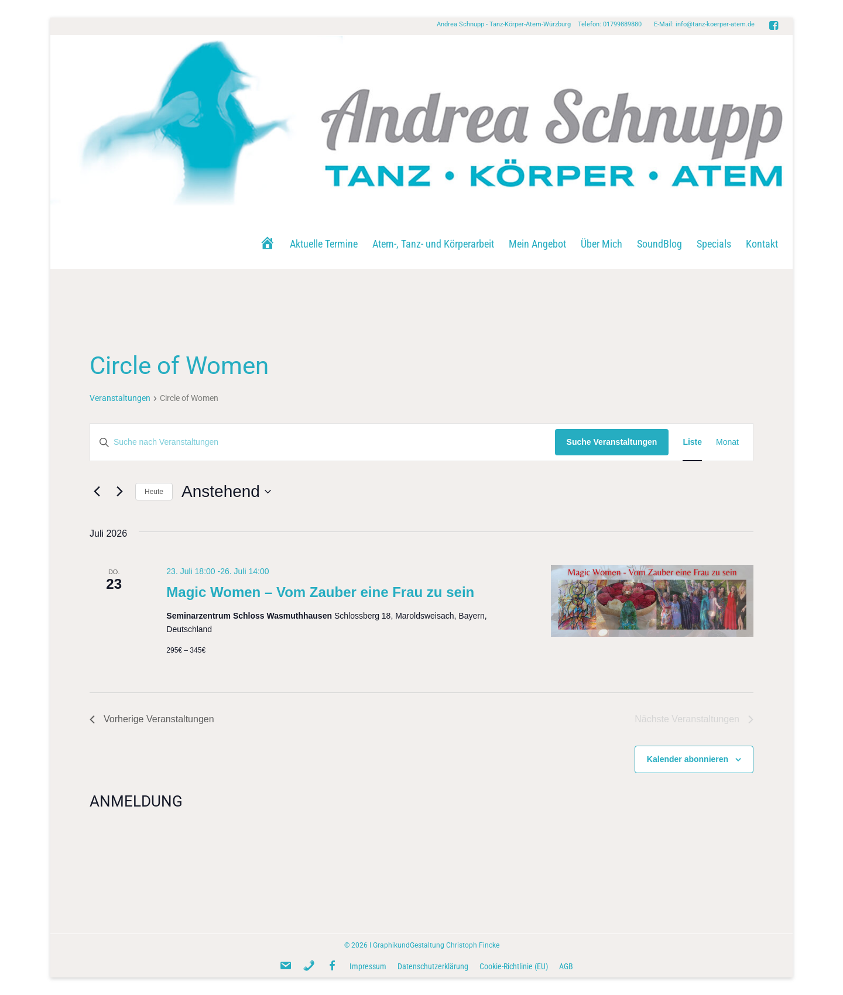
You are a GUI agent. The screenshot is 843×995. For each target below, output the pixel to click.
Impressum (367, 966)
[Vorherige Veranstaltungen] (97, 492)
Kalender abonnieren (687, 759)
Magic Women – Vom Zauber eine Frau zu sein (320, 592)
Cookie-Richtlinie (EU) (513, 966)
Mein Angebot (537, 244)
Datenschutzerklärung (432, 966)
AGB (566, 966)
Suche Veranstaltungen (612, 442)
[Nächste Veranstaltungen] (119, 492)
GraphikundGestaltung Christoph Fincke (436, 945)
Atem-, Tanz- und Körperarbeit (433, 244)
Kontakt (762, 244)
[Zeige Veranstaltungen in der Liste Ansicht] (692, 442)
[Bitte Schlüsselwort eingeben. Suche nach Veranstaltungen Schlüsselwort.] (322, 442)
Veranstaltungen (120, 398)
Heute (154, 492)
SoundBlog (659, 244)
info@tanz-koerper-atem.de (715, 24)
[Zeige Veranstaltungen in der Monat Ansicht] (727, 442)
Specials (714, 244)
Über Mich (601, 244)
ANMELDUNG (136, 801)
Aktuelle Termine (324, 244)
